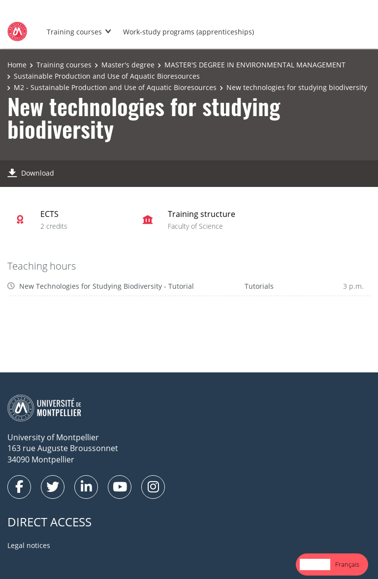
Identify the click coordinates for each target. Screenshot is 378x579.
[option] (347, 564)
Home (17, 64)
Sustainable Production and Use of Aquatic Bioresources (107, 76)
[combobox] (315, 564)
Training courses (74, 31)
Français (347, 564)
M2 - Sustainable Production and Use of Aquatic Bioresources (115, 87)
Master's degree (128, 64)
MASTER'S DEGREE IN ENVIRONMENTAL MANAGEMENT (255, 64)
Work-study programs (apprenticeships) (188, 31)
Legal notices (28, 545)
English (315, 564)
